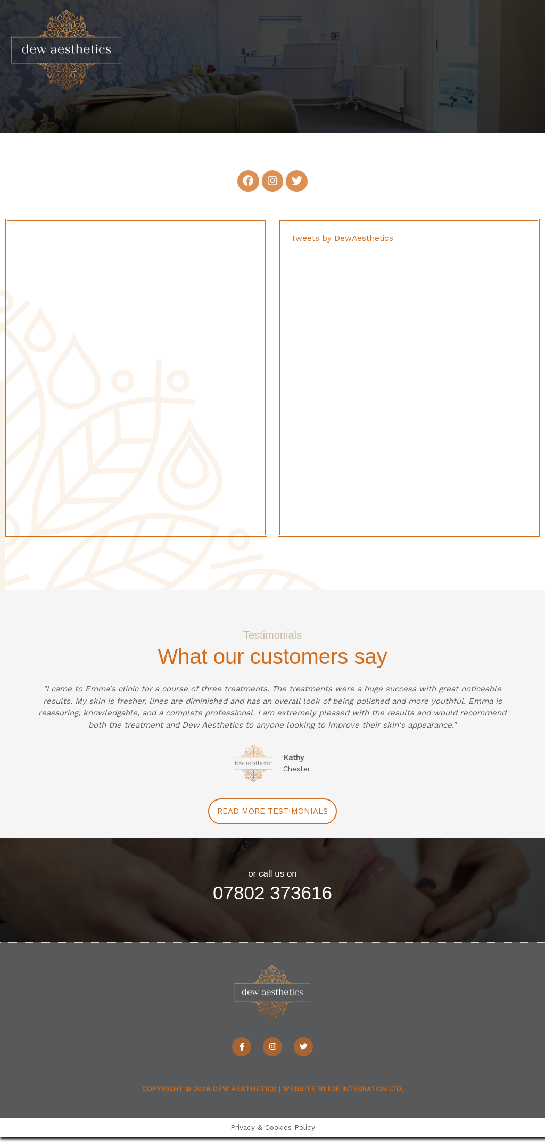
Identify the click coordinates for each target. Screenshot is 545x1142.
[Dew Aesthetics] (77, 58)
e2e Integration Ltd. (365, 1094)
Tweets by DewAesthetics (343, 243)
